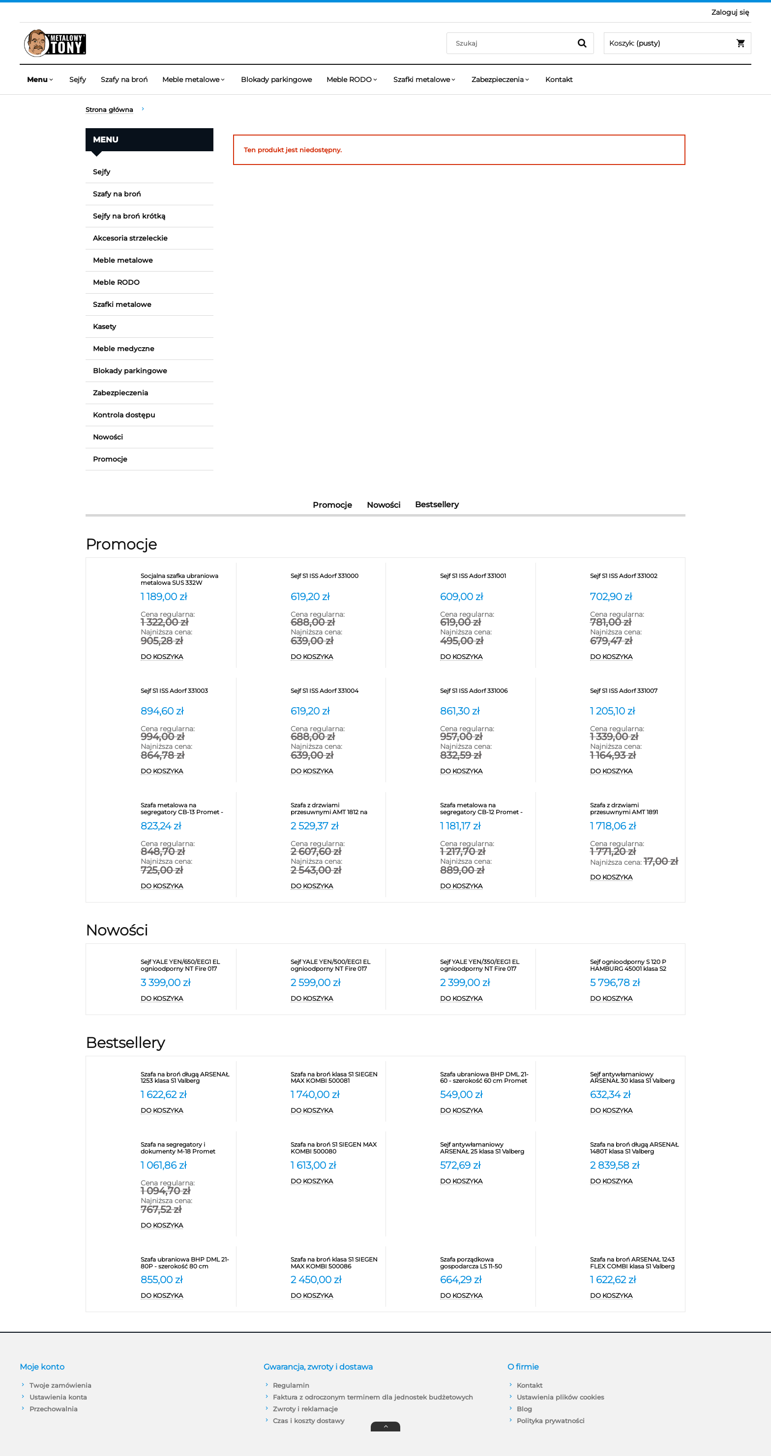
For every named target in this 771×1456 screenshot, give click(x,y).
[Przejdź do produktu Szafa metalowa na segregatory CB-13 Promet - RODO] (186, 809)
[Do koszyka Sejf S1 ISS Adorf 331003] (186, 771)
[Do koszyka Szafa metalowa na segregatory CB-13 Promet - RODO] (186, 886)
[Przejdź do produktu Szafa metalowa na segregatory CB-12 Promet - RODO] (485, 809)
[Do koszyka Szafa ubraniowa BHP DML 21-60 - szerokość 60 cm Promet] (485, 1111)
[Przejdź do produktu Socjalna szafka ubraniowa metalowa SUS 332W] (186, 579)
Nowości (108, 437)
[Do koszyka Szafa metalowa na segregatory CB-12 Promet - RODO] (485, 886)
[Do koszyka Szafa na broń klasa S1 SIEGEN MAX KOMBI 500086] (336, 1296)
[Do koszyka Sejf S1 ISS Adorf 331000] (336, 657)
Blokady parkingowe (130, 370)
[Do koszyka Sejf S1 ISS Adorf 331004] (336, 771)
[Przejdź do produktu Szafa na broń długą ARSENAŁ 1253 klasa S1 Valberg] (186, 1078)
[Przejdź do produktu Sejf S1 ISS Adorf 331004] (336, 694)
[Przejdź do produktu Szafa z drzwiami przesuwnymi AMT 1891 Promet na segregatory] (635, 809)
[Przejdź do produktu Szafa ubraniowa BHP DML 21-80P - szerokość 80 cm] (186, 1263)
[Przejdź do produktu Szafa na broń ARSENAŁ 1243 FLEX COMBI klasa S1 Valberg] (635, 1263)
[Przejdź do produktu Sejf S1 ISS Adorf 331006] (485, 694)
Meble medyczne (123, 348)
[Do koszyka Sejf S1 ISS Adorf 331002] (635, 657)
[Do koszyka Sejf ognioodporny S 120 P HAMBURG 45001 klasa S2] (635, 999)
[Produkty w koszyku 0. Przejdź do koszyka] (677, 43)
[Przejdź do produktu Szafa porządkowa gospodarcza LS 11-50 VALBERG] (485, 1263)
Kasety (104, 326)
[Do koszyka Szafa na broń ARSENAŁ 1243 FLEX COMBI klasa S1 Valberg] (635, 1296)
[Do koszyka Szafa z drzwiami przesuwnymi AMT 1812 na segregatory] (336, 886)
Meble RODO (116, 282)
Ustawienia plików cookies (560, 1397)
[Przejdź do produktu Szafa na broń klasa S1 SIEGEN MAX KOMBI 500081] (336, 1078)
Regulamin (291, 1385)
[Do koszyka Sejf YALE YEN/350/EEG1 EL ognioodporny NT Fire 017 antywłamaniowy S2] (485, 999)
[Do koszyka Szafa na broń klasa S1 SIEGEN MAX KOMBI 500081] (336, 1111)
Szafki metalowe (122, 304)
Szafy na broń (117, 194)
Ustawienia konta (58, 1397)
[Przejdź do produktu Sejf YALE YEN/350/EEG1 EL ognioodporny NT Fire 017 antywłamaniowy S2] (485, 965)
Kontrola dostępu (124, 415)
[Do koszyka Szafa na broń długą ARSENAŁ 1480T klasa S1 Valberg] (635, 1181)
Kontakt (529, 1385)
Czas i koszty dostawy (308, 1421)
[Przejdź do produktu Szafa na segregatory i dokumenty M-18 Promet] (186, 1148)
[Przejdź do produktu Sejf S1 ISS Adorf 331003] (186, 694)
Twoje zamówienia (60, 1385)
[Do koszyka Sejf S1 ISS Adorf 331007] (635, 771)
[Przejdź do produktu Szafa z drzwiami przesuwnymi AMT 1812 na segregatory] (336, 809)
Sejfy (101, 171)
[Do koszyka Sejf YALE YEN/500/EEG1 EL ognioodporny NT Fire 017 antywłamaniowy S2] (336, 999)
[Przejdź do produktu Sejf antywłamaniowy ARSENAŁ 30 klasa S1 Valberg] (635, 1078)
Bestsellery (437, 504)
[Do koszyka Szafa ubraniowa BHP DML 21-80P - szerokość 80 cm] (186, 1296)
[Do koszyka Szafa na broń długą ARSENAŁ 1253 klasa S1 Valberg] (186, 1111)
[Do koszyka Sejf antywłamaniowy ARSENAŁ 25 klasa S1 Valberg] (485, 1181)
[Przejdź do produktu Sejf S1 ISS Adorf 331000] (336, 579)
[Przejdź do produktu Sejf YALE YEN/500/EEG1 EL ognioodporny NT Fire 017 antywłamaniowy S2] (336, 965)
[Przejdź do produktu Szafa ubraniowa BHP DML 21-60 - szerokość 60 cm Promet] (485, 1078)
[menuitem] (41, 79)
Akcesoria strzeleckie (130, 238)
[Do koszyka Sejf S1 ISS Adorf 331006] (485, 771)
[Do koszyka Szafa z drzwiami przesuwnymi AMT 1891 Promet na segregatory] (635, 877)
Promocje (110, 459)
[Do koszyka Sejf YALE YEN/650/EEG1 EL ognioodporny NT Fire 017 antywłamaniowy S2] (186, 999)
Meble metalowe (123, 260)
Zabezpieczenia (120, 392)
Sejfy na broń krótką (129, 216)
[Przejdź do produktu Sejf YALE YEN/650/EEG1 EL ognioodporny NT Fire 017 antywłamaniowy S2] (186, 965)
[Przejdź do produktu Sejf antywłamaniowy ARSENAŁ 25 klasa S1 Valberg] (485, 1148)
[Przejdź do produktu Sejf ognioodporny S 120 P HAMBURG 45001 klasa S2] (635, 965)
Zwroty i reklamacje (305, 1409)
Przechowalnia (54, 1409)
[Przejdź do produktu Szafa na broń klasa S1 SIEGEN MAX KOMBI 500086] (336, 1263)
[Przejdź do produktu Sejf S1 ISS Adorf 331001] (485, 579)
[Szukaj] (582, 43)
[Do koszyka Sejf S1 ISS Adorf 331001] (485, 657)
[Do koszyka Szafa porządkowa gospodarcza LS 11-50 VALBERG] (485, 1296)
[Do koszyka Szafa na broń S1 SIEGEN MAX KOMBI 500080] (336, 1181)
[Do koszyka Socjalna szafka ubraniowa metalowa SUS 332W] (186, 657)
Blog (524, 1409)
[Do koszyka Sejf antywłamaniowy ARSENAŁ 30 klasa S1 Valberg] (635, 1111)
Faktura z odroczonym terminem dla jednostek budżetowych (373, 1397)
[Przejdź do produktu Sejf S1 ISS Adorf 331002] (635, 579)
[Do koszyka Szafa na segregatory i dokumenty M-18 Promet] (186, 1226)
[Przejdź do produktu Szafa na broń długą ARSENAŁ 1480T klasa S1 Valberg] (635, 1148)
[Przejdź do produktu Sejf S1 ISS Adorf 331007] (635, 694)
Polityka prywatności (551, 1421)
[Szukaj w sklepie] (511, 43)
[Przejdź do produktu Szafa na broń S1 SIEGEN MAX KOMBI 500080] (336, 1148)
